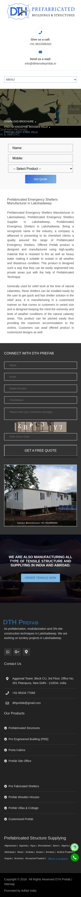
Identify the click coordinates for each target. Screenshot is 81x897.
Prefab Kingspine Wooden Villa (26, 126)
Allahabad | (11, 852)
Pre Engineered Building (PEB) (28, 739)
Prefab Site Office (19, 761)
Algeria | (66, 845)
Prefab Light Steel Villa (21, 132)
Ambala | (30, 852)
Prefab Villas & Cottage (23, 808)
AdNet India (28, 890)
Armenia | (19, 858)
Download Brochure (19, 121)
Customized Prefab (20, 819)
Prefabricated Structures (24, 728)
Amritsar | (51, 852)
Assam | (40, 852)
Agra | (33, 845)
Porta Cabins (16, 750)
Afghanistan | (11, 845)
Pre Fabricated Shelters (23, 786)
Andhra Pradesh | (66, 852)
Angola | (9, 858)
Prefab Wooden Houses (23, 797)
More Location (58, 858)
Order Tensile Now (40, 577)
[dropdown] (40, 168)
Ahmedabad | (45, 845)
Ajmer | (57, 845)
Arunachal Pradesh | (36, 858)
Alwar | (21, 852)
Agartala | (24, 845)
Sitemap (9, 884)
